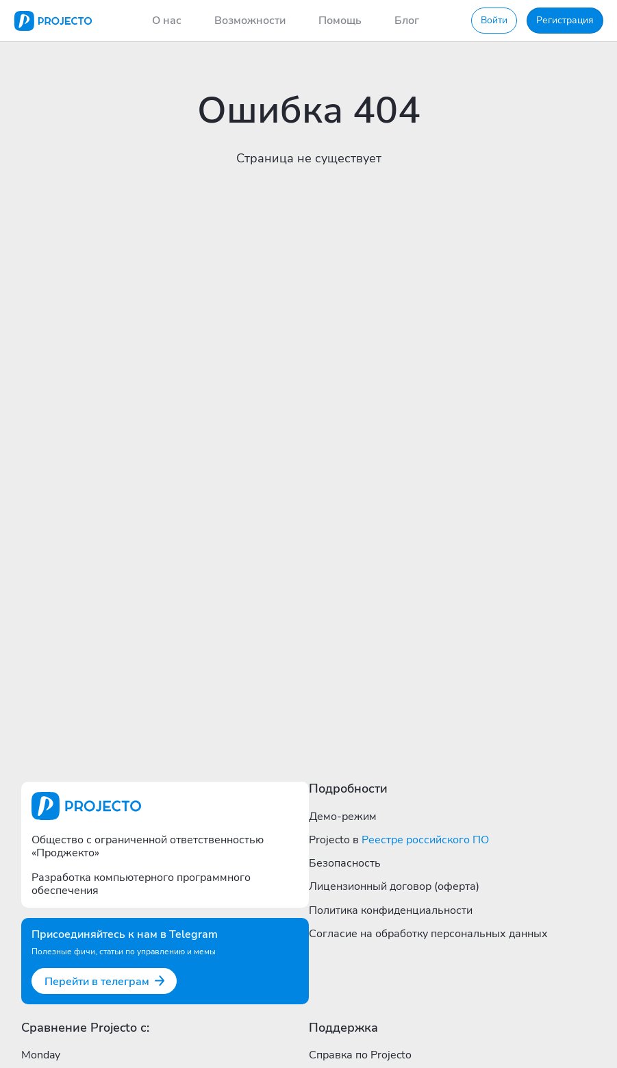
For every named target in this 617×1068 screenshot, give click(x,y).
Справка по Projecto (360, 1055)
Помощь (340, 20)
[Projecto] (53, 20)
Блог (406, 20)
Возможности (250, 20)
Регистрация (565, 20)
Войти (494, 20)
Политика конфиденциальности (391, 910)
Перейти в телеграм (105, 981)
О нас (166, 20)
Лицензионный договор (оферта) (394, 886)
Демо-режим (343, 816)
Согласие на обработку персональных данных (428, 933)
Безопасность (345, 863)
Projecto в (399, 839)
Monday (40, 1055)
